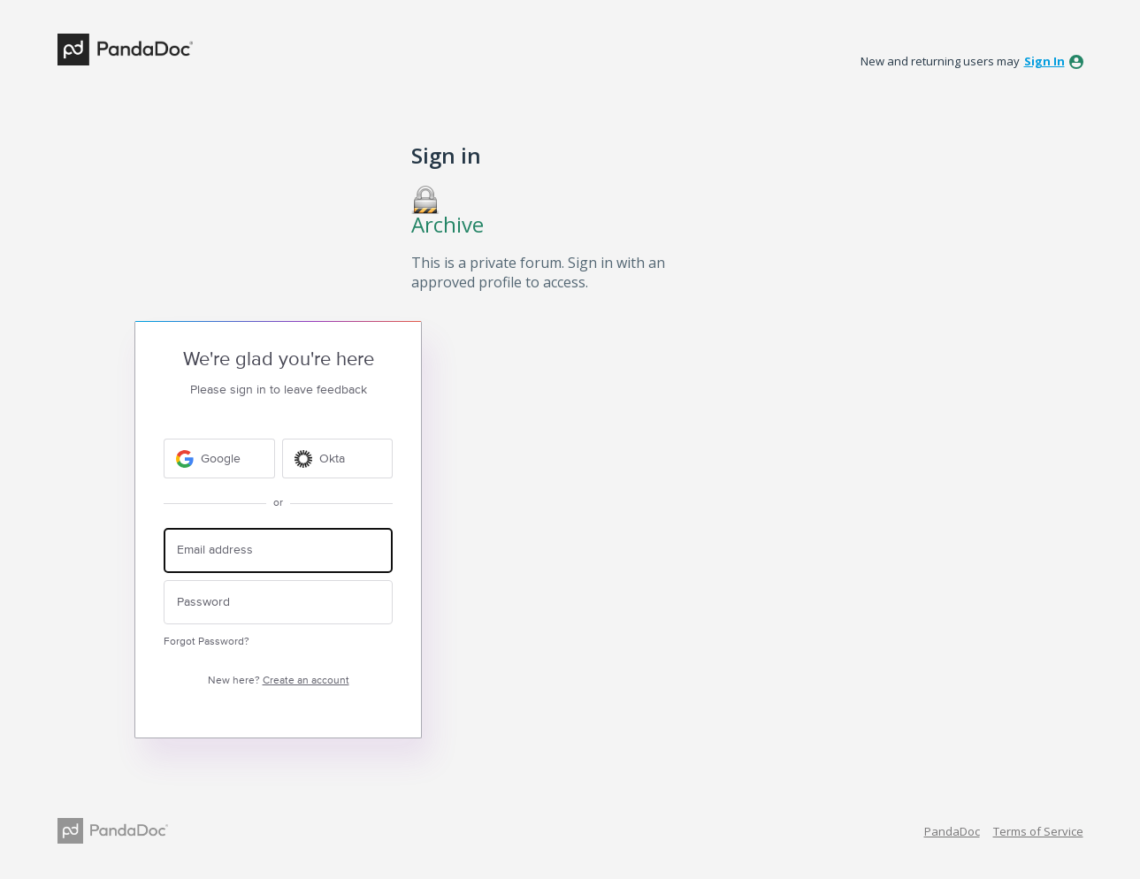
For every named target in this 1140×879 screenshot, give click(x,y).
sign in (1044, 61)
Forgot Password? (206, 641)
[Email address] (278, 550)
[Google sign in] (219, 458)
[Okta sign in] (338, 458)
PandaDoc (952, 831)
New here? (278, 680)
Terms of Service (1038, 831)
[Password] (278, 602)
